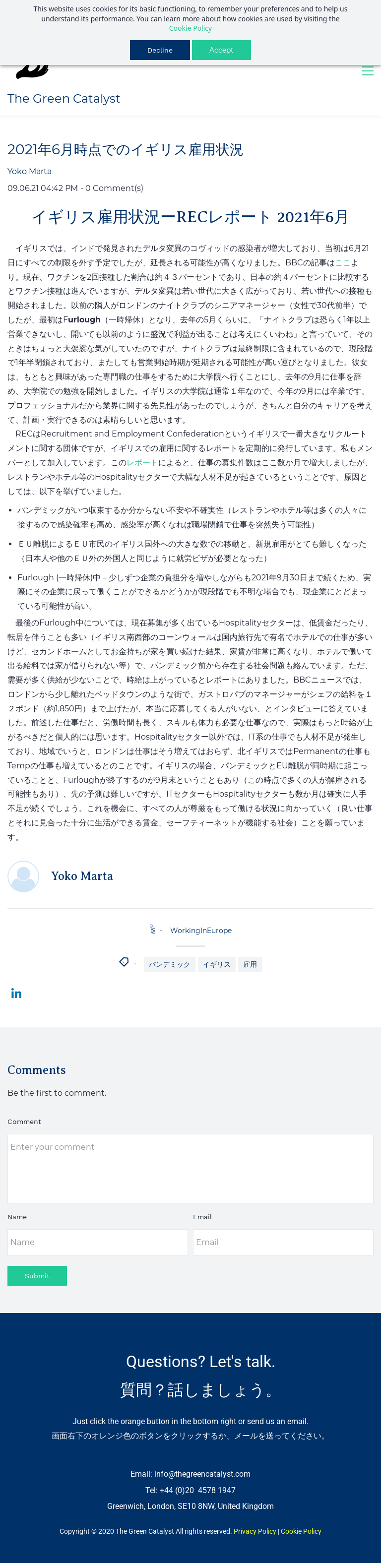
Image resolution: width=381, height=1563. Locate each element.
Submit (37, 1276)
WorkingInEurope (201, 930)
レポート (142, 462)
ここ (343, 262)
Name (17, 1217)
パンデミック (169, 964)
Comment (24, 1121)
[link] (16, 993)
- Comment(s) (111, 188)
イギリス (217, 964)
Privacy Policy (255, 1531)
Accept (221, 50)
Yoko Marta (29, 171)
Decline (160, 50)
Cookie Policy (190, 28)
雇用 (250, 964)
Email (202, 1217)
